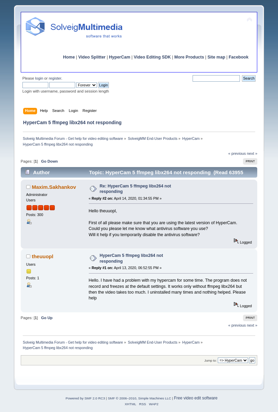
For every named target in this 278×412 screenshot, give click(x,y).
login (39, 78)
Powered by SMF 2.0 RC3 (85, 398)
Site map (216, 57)
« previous (237, 153)
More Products (189, 57)
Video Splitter (91, 57)
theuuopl (42, 256)
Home (69, 57)
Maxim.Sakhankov (54, 187)
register (55, 78)
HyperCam (119, 57)
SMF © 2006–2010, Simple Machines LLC (139, 398)
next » (252, 153)
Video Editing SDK (152, 57)
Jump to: (210, 360)
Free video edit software (195, 398)
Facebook (238, 57)
